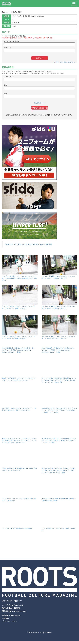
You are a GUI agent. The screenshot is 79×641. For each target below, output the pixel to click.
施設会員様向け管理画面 (11, 608)
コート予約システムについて (12, 605)
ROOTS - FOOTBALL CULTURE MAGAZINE (28, 244)
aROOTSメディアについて (12, 601)
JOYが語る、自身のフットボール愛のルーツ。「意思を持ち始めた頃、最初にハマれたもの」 (19, 409)
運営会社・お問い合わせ (11, 615)
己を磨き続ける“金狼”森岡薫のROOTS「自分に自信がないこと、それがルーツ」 (19, 469)
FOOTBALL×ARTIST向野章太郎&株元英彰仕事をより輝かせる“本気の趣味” (59, 499)
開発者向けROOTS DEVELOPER (14, 611)
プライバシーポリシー (10, 621)
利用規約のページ (39, 103)
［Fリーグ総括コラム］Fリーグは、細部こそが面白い (59, 529)
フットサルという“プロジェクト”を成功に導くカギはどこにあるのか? (19, 499)
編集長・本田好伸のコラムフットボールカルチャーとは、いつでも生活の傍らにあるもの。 (19, 379)
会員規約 (5, 618)
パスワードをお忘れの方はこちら (64, 62)
